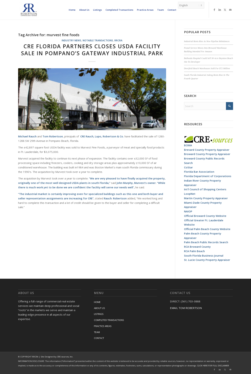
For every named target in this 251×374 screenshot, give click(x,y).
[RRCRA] (28, 10)
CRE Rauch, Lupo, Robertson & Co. (102, 136)
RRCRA (118, 40)
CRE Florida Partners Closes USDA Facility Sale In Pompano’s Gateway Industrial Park (92, 50)
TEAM (97, 332)
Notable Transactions (98, 40)
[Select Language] (191, 5)
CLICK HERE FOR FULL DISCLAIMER (213, 365)
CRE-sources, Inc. (65, 356)
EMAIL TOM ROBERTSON (186, 308)
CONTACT (99, 338)
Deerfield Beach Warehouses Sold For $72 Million (207, 68)
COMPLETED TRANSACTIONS (109, 320)
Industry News (71, 40)
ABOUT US (99, 308)
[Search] (208, 106)
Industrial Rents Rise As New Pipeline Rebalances (207, 41)
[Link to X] (225, 9)
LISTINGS (99, 314)
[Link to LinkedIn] (219, 9)
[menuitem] (72, 10)
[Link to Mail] (230, 9)
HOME (97, 302)
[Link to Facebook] (214, 9)
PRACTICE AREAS (103, 326)
